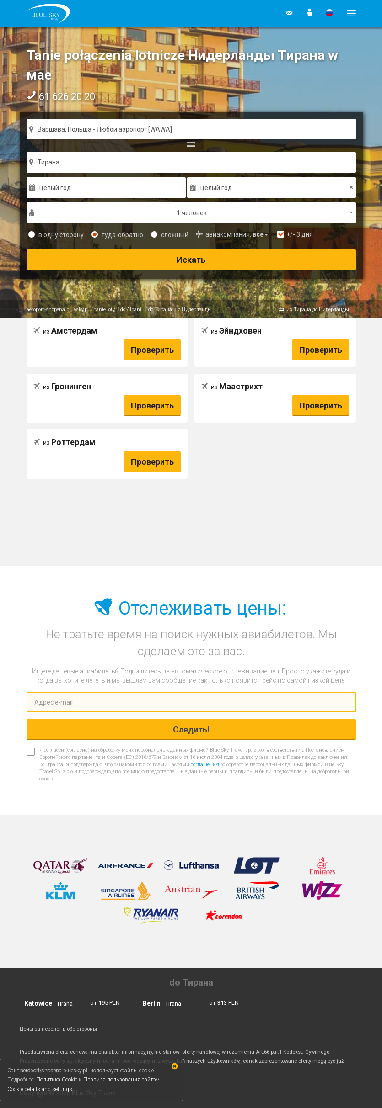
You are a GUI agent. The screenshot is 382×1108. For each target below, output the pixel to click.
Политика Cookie (56, 1079)
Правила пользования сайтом (121, 1079)
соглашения (205, 765)
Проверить (152, 350)
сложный (169, 235)
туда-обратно (117, 235)
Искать (191, 260)
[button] (309, 13)
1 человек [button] (192, 213)
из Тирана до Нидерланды (317, 310)
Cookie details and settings (39, 1089)
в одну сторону (56, 235)
